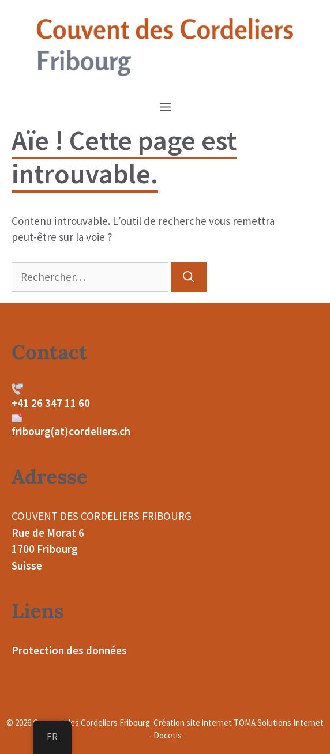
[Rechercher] (189, 277)
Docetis (167, 735)
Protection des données (69, 650)
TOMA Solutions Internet (279, 722)
